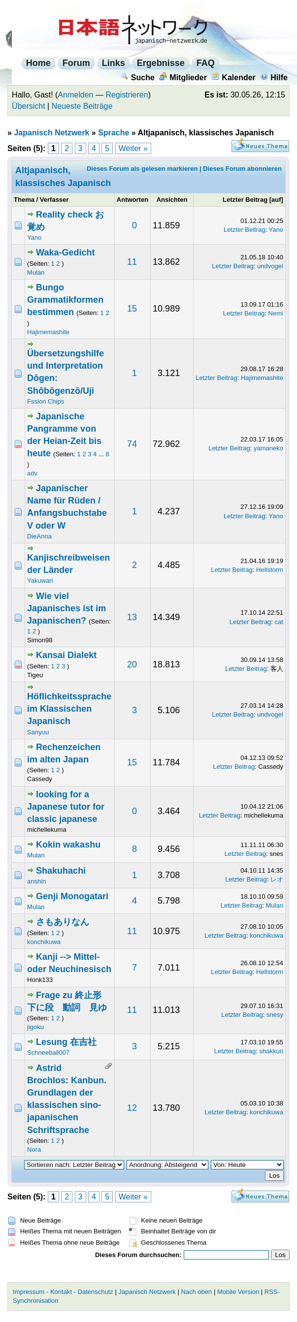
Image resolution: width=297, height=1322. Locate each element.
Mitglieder (183, 77)
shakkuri (271, 1051)
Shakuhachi (61, 871)
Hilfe (274, 77)
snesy (274, 1014)
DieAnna (39, 536)
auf (276, 199)
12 (132, 1108)
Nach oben (196, 1291)
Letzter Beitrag (245, 199)
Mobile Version (238, 1291)
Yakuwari (40, 580)
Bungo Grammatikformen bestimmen (65, 300)
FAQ (206, 63)
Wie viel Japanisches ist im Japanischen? (66, 608)
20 (132, 664)
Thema (24, 199)
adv (32, 473)
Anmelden (75, 95)
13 (132, 617)
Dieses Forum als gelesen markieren (142, 168)
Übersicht (28, 106)
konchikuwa (44, 941)
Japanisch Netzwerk (51, 132)
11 (132, 262)
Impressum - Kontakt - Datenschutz (63, 1291)
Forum (76, 63)
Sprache (113, 132)
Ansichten (172, 199)
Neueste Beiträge (82, 106)
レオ (276, 879)
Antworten (132, 199)
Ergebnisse (161, 63)
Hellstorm (269, 569)
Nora (34, 1149)
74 (132, 444)
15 (132, 309)
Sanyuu (38, 732)
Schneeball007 (48, 1052)
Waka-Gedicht (65, 252)
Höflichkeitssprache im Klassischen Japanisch (69, 709)
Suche (138, 77)
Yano (34, 237)
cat (279, 622)
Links (113, 63)
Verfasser (54, 199)
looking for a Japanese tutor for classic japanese (65, 806)
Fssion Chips (45, 401)
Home (38, 63)
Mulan (35, 272)
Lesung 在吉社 (66, 1042)
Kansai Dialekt (66, 655)
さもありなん (62, 922)
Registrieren (126, 95)
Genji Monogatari (72, 896)
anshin (36, 881)
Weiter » (133, 148)
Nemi (275, 313)
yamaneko (268, 448)
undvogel (270, 266)
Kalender (233, 77)
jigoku (35, 1027)
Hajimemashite (48, 332)
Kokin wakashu (68, 845)
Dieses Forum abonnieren (242, 168)
